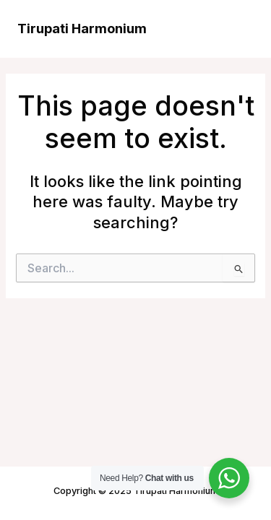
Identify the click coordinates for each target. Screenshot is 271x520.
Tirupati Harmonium (82, 28)
